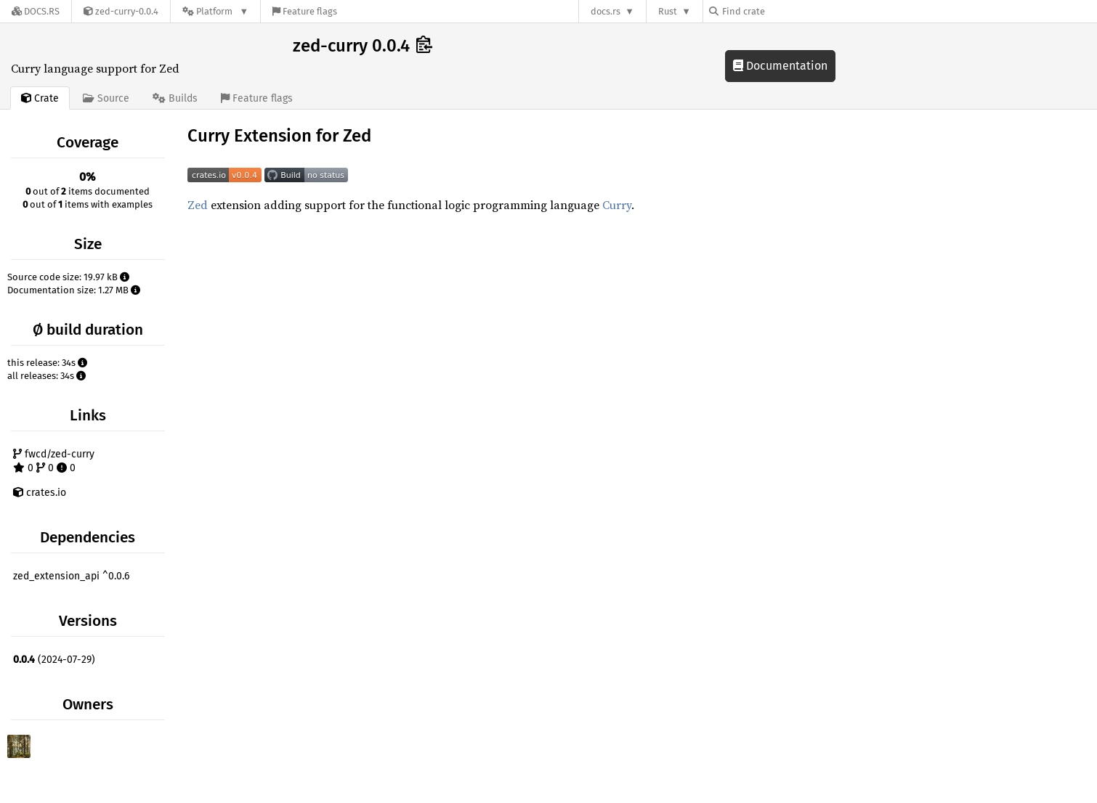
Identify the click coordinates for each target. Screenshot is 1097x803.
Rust (667, 11)
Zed (197, 205)
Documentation (780, 66)
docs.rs (605, 11)
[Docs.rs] (35, 11)
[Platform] (215, 11)
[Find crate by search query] (782, 11)
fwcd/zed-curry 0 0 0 (53, 461)
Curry (616, 205)
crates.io (39, 492)
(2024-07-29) (54, 659)
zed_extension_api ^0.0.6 (71, 576)
